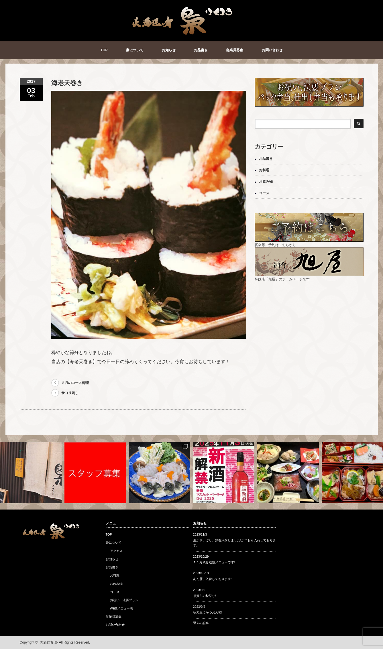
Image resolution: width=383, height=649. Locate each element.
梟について (134, 50)
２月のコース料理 (75, 383)
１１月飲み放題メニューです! (214, 562)
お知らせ (169, 50)
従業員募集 (234, 50)
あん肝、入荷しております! (212, 579)
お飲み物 (266, 182)
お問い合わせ (272, 50)
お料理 (264, 170)
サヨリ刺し (69, 393)
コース (264, 193)
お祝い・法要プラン (124, 600)
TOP (104, 50)
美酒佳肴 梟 (49, 642)
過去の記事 (201, 623)
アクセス (116, 550)
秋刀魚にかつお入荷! (207, 612)
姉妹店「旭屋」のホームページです (309, 277)
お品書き (201, 50)
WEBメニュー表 (121, 608)
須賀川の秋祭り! (204, 595)
